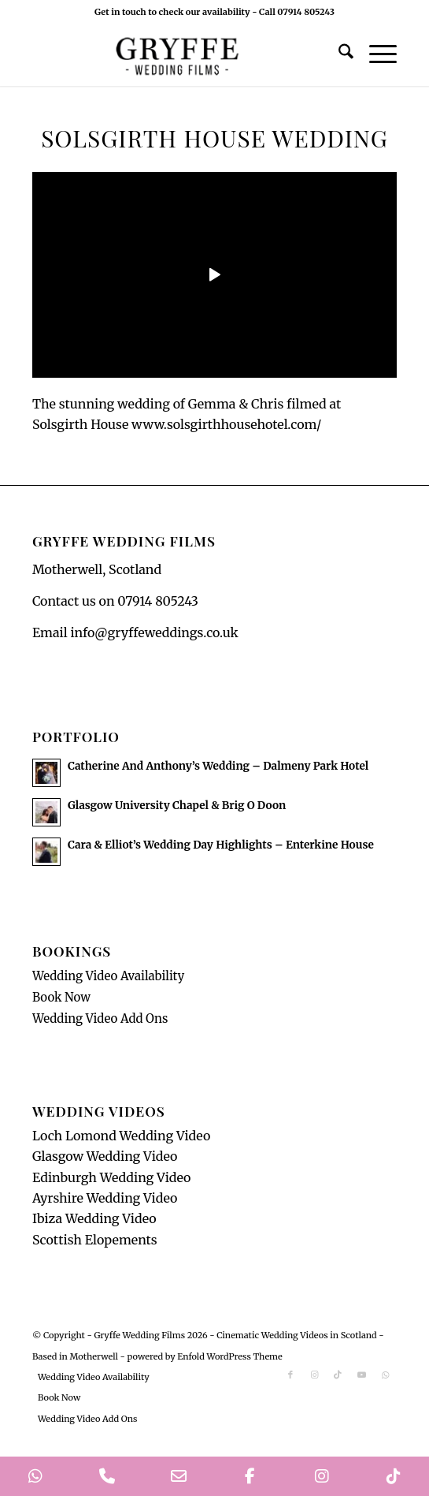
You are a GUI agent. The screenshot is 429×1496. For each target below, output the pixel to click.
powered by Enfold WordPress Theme (205, 1356)
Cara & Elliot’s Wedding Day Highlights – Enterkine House (221, 845)
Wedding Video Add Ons (100, 1018)
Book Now (61, 997)
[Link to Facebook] (290, 1374)
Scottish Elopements (94, 1240)
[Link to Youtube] (361, 1374)
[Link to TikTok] (337, 1374)
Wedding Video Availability (108, 975)
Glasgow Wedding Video (105, 1156)
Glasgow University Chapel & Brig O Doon (177, 805)
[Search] (338, 54)
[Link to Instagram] (314, 1374)
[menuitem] (338, 54)
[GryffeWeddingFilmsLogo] (178, 54)
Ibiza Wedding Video (94, 1218)
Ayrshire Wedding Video (105, 1198)
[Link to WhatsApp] (385, 1374)
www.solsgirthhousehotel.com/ (226, 424)
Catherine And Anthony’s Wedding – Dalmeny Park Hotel (218, 766)
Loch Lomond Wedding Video (121, 1135)
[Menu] (375, 54)
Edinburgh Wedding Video (111, 1177)
